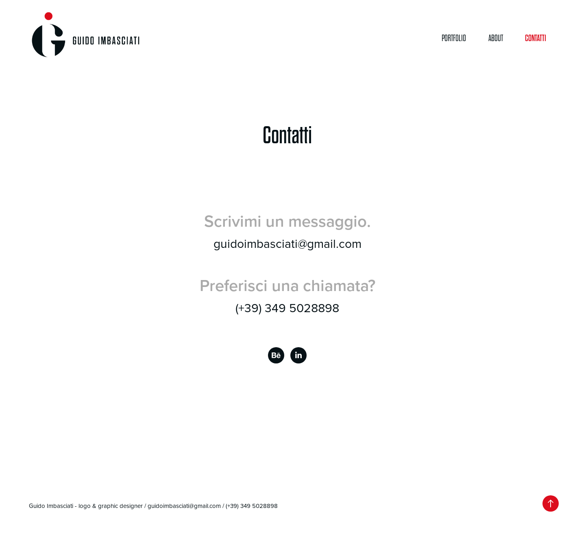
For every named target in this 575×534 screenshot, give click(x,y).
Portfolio (454, 38)
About (495, 38)
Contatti (535, 38)
